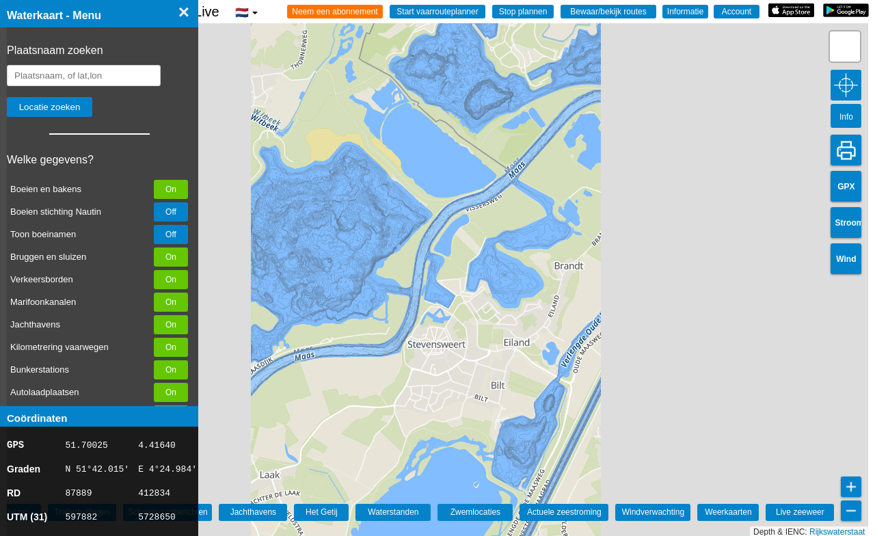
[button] (845, 46)
